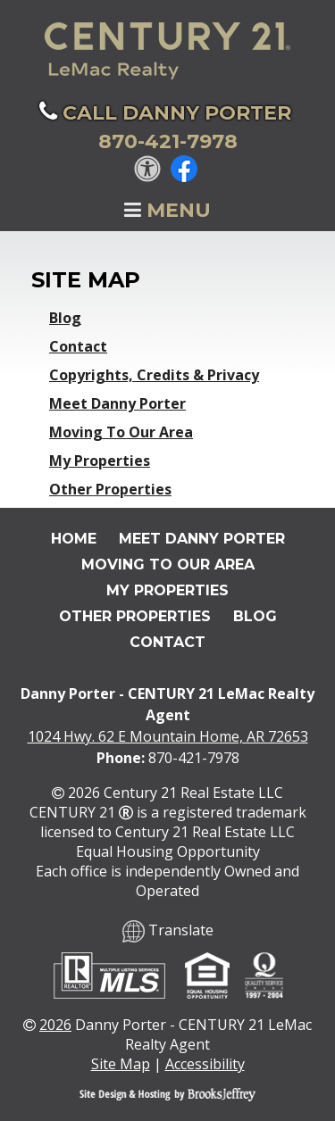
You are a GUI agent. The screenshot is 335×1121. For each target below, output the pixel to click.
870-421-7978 (193, 758)
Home (73, 538)
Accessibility (205, 1064)
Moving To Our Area (121, 432)
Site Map (120, 1064)
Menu (167, 210)
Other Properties (110, 489)
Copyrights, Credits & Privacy (154, 375)
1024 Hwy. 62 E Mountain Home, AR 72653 (168, 736)
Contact (78, 346)
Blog (65, 318)
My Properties (99, 460)
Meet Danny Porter (117, 403)
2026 (55, 1024)
